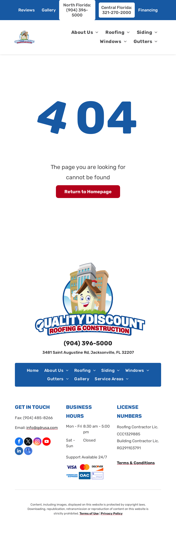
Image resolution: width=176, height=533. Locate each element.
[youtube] (46, 442)
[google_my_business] (28, 451)
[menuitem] (85, 32)
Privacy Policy (112, 513)
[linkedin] (19, 451)
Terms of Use (89, 513)
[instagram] (37, 442)
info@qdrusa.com (42, 427)
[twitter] (28, 442)
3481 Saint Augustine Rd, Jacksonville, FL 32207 (88, 352)
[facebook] (19, 442)
